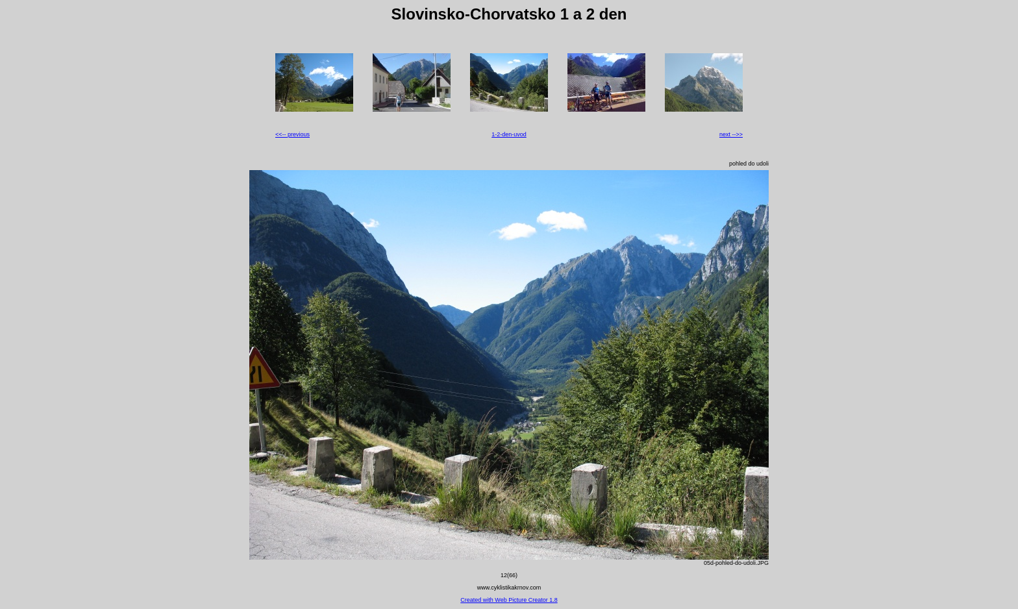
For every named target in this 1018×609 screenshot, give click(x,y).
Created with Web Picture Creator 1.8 (508, 600)
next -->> (731, 134)
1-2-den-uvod (509, 134)
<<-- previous (292, 134)
